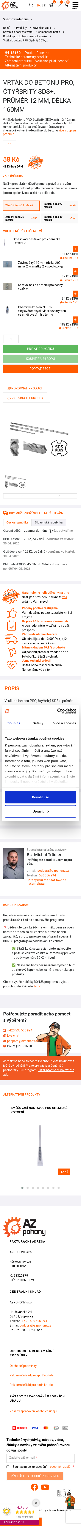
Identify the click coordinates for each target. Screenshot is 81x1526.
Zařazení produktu (18, 61)
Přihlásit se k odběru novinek (35, 1476)
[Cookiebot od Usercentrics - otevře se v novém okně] (57, 711)
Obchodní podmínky (23, 1366)
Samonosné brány (49, 32)
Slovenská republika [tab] (49, 522)
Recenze (42, 53)
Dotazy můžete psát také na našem (46, 882)
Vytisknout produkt (26, 398)
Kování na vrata (42, 28)
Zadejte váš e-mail (22, 1458)
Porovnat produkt (25, 388)
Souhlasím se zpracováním (39, 1467)
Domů (6, 28)
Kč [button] (39, 5)
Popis (29, 53)
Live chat (13, 1035)
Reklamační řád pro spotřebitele (31, 1375)
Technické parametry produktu (27, 57)
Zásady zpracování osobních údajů (33, 1411)
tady (37, 986)
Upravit (41, 811)
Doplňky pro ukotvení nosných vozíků (25, 36)
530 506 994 (47, 875)
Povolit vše (40, 797)
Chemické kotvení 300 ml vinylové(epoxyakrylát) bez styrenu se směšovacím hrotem (42, 310)
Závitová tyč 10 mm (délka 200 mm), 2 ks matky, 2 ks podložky (40, 264)
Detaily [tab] (38, 723)
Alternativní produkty (21, 65)
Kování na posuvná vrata (18, 32)
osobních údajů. (60, 1467)
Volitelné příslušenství (52, 61)
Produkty (21, 28)
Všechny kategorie (17, 19)
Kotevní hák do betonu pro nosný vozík (40, 287)
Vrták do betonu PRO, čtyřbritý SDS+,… (25, 40)
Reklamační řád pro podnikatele (31, 1385)
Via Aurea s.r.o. (59, 1510)
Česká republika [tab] (17, 522)
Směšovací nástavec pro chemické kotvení (36, 241)
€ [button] (44, 5)
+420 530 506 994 (19, 1030)
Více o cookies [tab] (64, 723)
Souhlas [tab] (14, 723)
